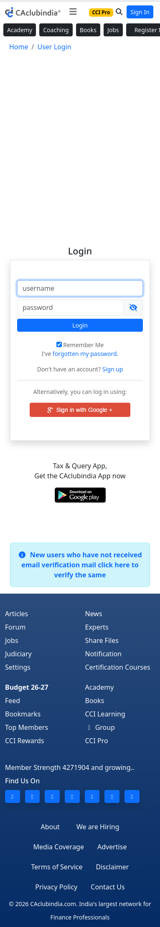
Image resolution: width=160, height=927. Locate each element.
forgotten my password (85, 354)
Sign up (112, 369)
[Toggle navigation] (73, 11)
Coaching (56, 30)
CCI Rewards (24, 740)
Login (80, 325)
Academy (19, 30)
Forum (15, 627)
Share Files (102, 640)
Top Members (26, 727)
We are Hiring (97, 826)
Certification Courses (117, 667)
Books (88, 30)
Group (100, 727)
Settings (17, 667)
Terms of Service (57, 866)
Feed (12, 700)
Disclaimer (112, 866)
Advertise (112, 846)
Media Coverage (58, 846)
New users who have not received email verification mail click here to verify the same (80, 564)
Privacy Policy (56, 886)
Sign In (140, 12)
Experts (97, 627)
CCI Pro (96, 740)
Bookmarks (23, 714)
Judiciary (18, 653)
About (50, 826)
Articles (16, 613)
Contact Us (107, 886)
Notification (103, 653)
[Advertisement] (80, 145)
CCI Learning (105, 714)
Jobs (113, 30)
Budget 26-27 (26, 687)
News (93, 613)
